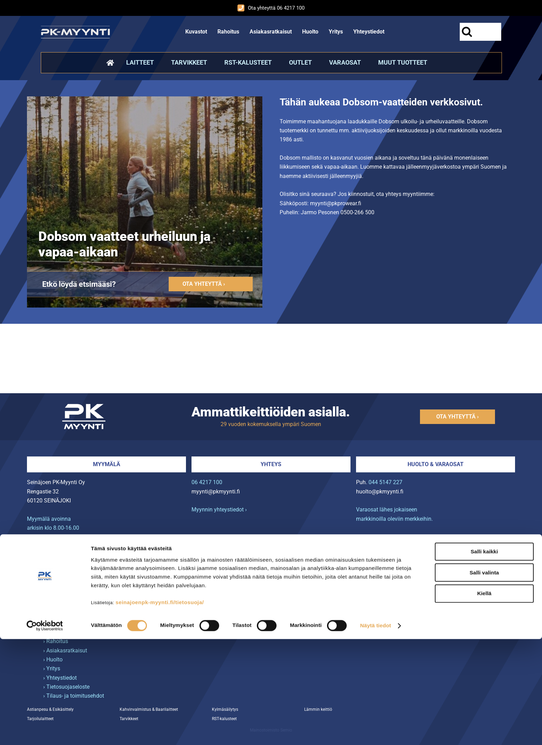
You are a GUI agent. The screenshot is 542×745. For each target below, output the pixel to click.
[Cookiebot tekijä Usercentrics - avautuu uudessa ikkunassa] (45, 731)
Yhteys (271, 464)
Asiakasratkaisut (271, 31)
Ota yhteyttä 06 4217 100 (271, 7)
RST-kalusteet (248, 62)
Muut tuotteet (402, 62)
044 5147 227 (385, 482)
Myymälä (106, 464)
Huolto (310, 31)
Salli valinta (484, 678)
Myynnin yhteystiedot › (219, 509)
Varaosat (345, 62)
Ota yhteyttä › (204, 284)
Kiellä (484, 699)
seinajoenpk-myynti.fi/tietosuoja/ (159, 708)
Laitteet (140, 62)
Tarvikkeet (189, 62)
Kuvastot (196, 31)
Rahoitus (228, 31)
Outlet (300, 62)
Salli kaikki (484, 657)
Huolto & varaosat (436, 464)
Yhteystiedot (368, 31)
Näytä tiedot (375, 731)
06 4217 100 (206, 482)
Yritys (336, 31)
